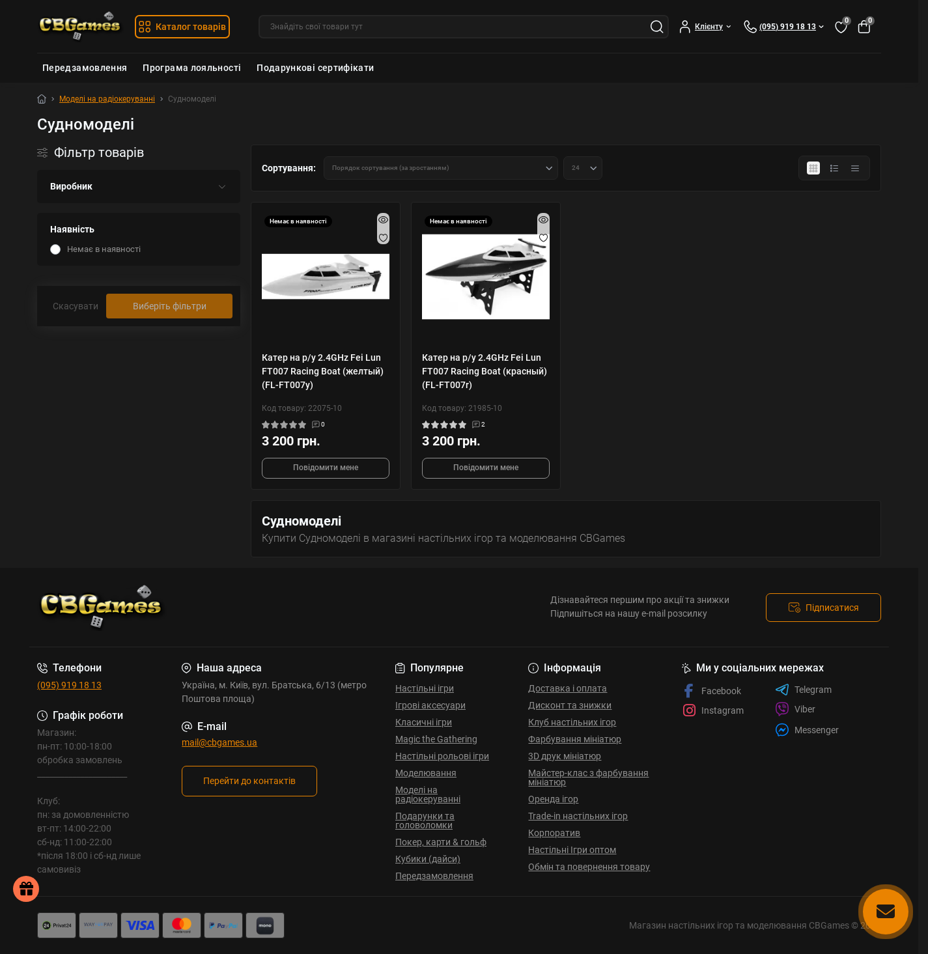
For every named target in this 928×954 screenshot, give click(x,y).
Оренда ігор (553, 799)
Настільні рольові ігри (442, 756)
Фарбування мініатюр (574, 739)
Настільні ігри (424, 688)
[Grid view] (813, 168)
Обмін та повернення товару (589, 867)
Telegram (803, 689)
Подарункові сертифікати (315, 68)
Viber (795, 709)
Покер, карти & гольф (440, 842)
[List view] (834, 168)
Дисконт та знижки (570, 705)
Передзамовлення (84, 68)
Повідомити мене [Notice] (325, 467)
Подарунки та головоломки (425, 820)
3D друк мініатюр (564, 756)
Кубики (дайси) (427, 859)
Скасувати (75, 306)
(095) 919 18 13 (69, 685)
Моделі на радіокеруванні (107, 99)
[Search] (657, 26)
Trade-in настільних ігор (578, 816)
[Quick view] (383, 219)
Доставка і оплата (567, 688)
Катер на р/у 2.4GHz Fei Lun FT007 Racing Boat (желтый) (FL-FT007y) (323, 371)
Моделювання (426, 773)
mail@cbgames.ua (219, 742)
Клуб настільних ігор (572, 722)
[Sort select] (441, 168)
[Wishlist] (383, 237)
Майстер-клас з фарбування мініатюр (588, 777)
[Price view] (855, 168)
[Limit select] (582, 168)
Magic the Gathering (436, 739)
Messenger (807, 730)
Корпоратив (554, 833)
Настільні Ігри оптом (572, 850)
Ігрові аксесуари (430, 705)
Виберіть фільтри (169, 306)
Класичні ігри (423, 722)
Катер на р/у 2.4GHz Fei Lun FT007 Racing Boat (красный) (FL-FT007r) (484, 371)
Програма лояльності (192, 68)
